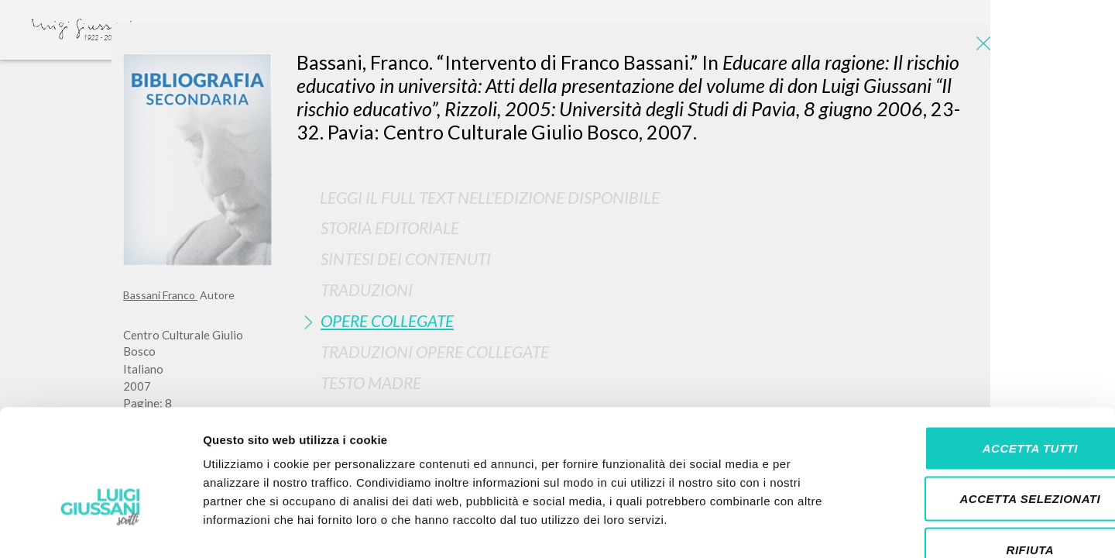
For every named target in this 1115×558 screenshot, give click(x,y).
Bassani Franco (160, 294)
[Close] (980, 46)
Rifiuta (986, 456)
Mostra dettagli (814, 527)
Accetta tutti (985, 354)
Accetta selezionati (985, 405)
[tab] (644, 227)
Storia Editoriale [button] (390, 227)
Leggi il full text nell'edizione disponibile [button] (490, 197)
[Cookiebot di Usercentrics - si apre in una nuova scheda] (100, 527)
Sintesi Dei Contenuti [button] (406, 258)
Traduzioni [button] (367, 289)
